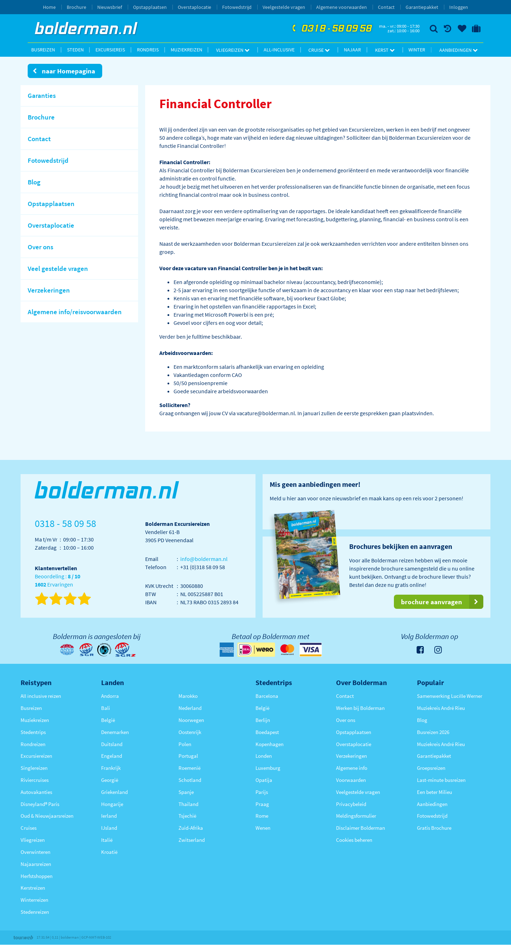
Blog (422, 720)
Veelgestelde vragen (284, 7)
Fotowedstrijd (237, 7)
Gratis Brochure (434, 827)
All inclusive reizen (41, 696)
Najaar (352, 49)
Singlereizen (34, 768)
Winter (416, 49)
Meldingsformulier (356, 815)
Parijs (262, 792)
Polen (184, 744)
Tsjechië (187, 815)
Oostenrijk (189, 732)
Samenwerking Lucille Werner (449, 696)
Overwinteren (35, 852)
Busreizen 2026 (433, 732)
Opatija (264, 780)
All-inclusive (279, 49)
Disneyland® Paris (40, 804)
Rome (262, 815)
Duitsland (111, 744)
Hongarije (112, 804)
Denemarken (115, 732)
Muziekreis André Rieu (441, 708)
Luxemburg (268, 768)
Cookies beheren (354, 839)
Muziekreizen (186, 49)
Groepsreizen (431, 768)
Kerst (385, 50)
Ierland (109, 815)
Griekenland (114, 792)
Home (49, 7)
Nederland (190, 708)
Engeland (111, 755)
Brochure (76, 7)
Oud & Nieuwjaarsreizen (47, 815)
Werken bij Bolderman (360, 708)
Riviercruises (35, 780)
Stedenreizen (35, 911)
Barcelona (267, 696)
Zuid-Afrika (190, 827)
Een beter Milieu (434, 792)
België (108, 720)
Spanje (186, 792)
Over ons (345, 720)
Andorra (110, 696)
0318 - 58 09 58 (331, 28)
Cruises (29, 827)
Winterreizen (34, 899)
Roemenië (189, 768)
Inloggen (458, 7)
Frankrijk (111, 768)
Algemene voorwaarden (341, 7)
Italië (106, 839)
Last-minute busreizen (441, 780)
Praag (262, 804)
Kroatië (109, 852)
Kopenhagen (270, 744)
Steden (75, 49)
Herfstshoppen (37, 876)
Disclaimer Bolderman (360, 827)
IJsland (109, 827)
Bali (105, 708)
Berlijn (263, 720)
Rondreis (148, 49)
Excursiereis (110, 49)
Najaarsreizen (36, 864)
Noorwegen (191, 720)
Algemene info (351, 768)
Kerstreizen (33, 887)
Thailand (188, 804)
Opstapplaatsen (150, 7)
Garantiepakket (422, 7)
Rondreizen (33, 744)
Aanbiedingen (458, 50)
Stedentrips (33, 732)
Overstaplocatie (194, 7)
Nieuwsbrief (109, 7)
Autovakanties (36, 792)
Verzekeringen (351, 755)
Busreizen (43, 49)
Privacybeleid (351, 804)
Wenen (263, 827)
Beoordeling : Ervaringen (57, 581)
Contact (386, 7)
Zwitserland (191, 839)
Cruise (319, 50)
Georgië (109, 780)
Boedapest (267, 732)
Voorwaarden (351, 780)
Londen (264, 755)
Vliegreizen (232, 50)
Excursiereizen (36, 755)
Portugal (188, 755)
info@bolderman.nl (203, 558)
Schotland (189, 780)
